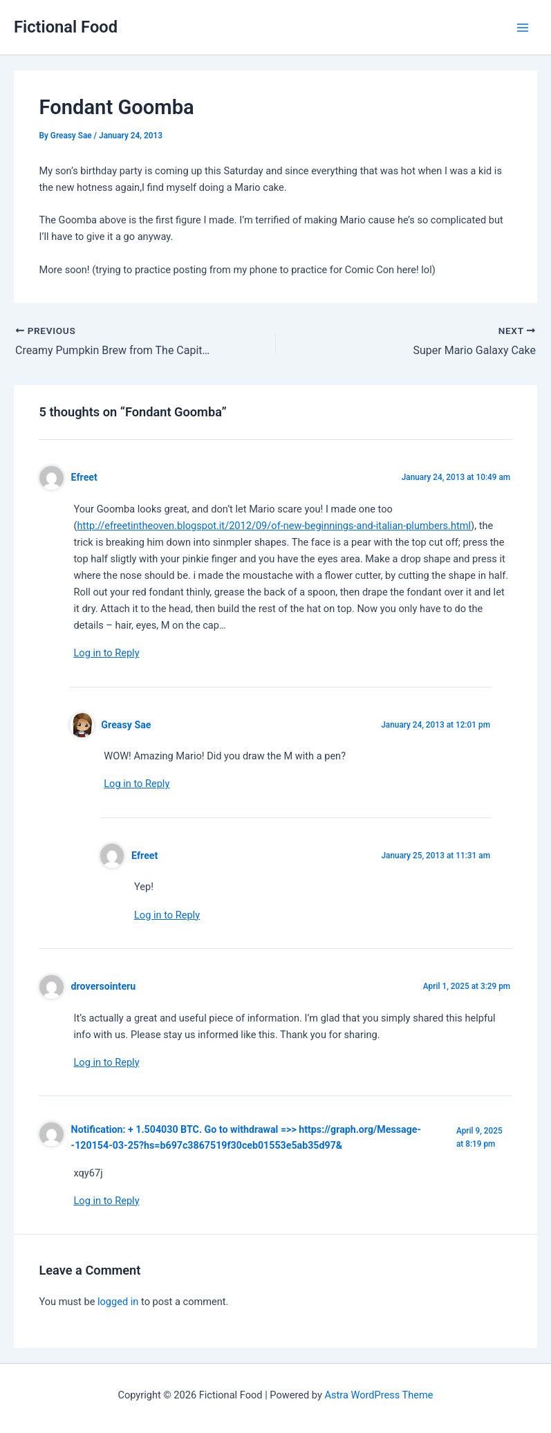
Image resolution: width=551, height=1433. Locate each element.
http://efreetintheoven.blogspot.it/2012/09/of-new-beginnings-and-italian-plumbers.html (274, 525)
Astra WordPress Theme (378, 1395)
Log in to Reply (106, 653)
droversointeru (103, 986)
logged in (117, 1301)
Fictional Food (66, 27)
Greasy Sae (126, 724)
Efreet (84, 477)
